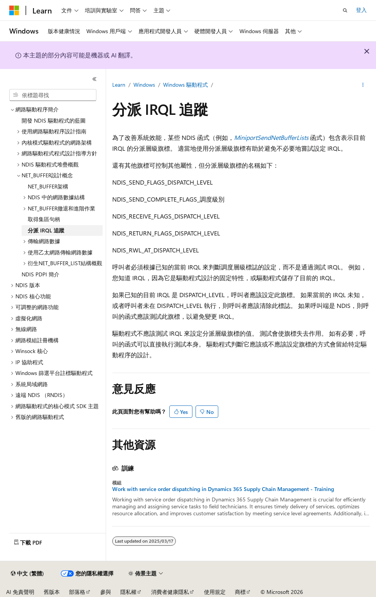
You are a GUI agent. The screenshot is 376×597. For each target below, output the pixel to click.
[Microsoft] (14, 10)
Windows (144, 84)
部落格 (77, 591)
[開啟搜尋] (345, 10)
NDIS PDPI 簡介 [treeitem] (40, 274)
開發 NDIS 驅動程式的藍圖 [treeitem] (54, 120)
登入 (361, 9)
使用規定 (215, 591)
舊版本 (52, 591)
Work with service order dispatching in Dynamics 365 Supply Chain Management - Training (223, 489)
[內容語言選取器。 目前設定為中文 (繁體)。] (27, 573)
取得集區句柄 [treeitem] (44, 219)
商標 (240, 591)
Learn (118, 84)
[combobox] (52, 95)
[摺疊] (94, 79)
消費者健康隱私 (170, 591)
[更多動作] (363, 85)
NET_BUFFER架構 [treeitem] (48, 186)
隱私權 (128, 591)
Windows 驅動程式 (185, 84)
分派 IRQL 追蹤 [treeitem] (46, 230)
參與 (105, 591)
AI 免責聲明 (20, 591)
